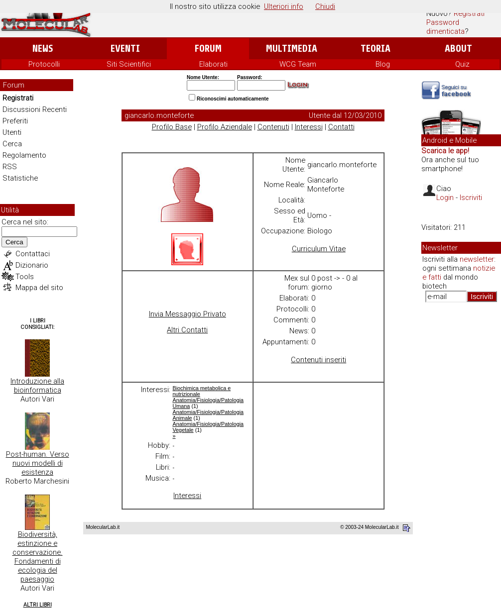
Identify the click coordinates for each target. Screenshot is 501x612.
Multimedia (291, 48)
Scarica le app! (445, 150)
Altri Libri (37, 605)
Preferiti (15, 120)
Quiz (462, 64)
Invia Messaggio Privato (187, 313)
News (42, 48)
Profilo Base (172, 126)
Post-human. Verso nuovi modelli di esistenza (37, 463)
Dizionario (31, 265)
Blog (383, 64)
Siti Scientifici (129, 64)
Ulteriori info (283, 6)
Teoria (375, 48)
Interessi (309, 126)
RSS (9, 166)
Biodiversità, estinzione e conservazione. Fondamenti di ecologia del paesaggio (37, 557)
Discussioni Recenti (34, 109)
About (458, 48)
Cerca (12, 143)
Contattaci (32, 253)
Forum (208, 48)
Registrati (469, 13)
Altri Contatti (187, 329)
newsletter (477, 259)
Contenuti (273, 126)
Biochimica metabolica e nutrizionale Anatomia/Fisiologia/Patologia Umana (208, 397)
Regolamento (24, 155)
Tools (24, 276)
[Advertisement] (461, 462)
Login (445, 197)
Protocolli (44, 64)
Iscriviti (471, 197)
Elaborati (213, 64)
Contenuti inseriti (318, 359)
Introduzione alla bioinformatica (37, 386)
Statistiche (20, 178)
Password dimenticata (445, 27)
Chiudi (325, 6)
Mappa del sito (39, 287)
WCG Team (297, 64)
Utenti (11, 132)
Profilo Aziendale (224, 126)
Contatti (341, 126)
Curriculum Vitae (319, 248)
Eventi (125, 48)
